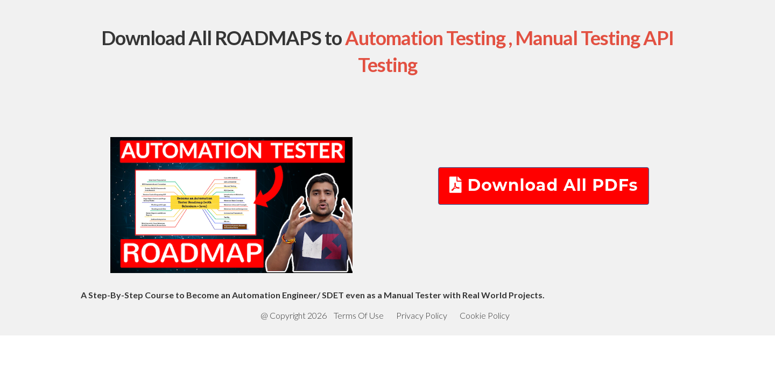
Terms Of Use (359, 315)
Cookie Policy (485, 315)
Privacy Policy (421, 315)
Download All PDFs (543, 185)
